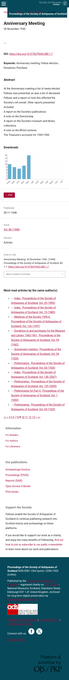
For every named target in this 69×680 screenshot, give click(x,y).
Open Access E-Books (18, 486)
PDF (10, 195)
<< (5, 417)
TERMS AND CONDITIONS (22, 620)
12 (30, 417)
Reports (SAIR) (14, 480)
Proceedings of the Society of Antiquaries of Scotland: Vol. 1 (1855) (37, 395)
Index (17, 298)
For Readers (12, 435)
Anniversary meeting (26, 349)
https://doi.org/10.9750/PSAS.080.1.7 (31, 53)
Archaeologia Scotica (18, 469)
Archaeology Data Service (22, 599)
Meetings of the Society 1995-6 (32, 316)
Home (7, 12)
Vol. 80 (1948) (35, 12)
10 (23, 417)
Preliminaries (22, 363)
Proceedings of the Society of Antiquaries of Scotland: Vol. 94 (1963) (35, 340)
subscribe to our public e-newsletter (42, 544)
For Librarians (13, 446)
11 (26, 417)
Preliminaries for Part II (27, 390)
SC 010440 (51, 584)
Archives (19, 12)
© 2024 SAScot (16, 639)
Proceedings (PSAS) (17, 475)
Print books (12, 491)
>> (39, 417)
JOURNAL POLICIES (19, 623)
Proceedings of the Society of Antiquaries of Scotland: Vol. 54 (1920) (36, 354)
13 (33, 417)
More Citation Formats (18, 274)
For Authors (12, 440)
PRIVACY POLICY (49, 620)
